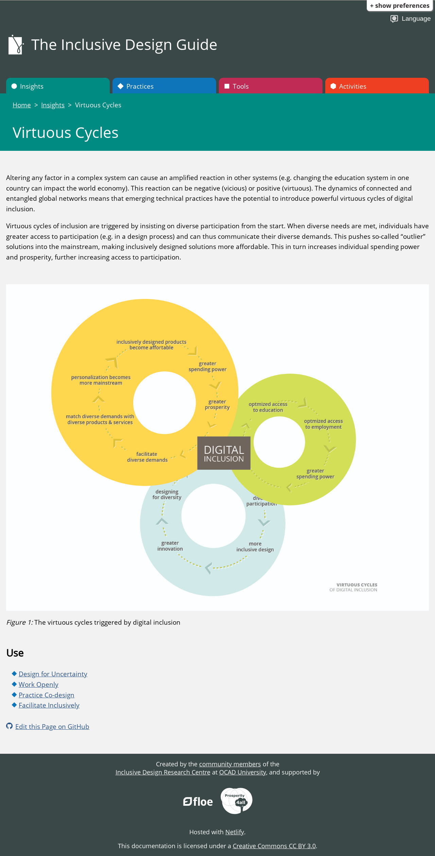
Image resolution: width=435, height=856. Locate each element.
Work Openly (38, 684)
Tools (236, 86)
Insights (27, 86)
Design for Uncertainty (53, 673)
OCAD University (242, 772)
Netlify (234, 832)
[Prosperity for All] (236, 802)
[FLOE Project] (198, 802)
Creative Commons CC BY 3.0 (274, 846)
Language (410, 18)
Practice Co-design (46, 694)
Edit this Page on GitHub (47, 726)
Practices (135, 86)
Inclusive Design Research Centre (163, 772)
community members (230, 764)
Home (22, 104)
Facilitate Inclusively (49, 705)
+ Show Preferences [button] (400, 5)
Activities (348, 86)
